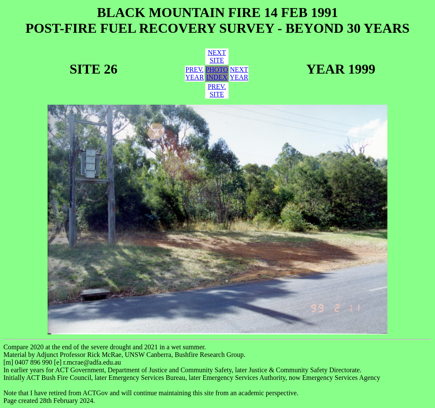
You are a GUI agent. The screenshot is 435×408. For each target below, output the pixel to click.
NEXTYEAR (239, 73)
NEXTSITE (217, 56)
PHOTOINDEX (217, 73)
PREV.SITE (217, 90)
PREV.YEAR (194, 73)
